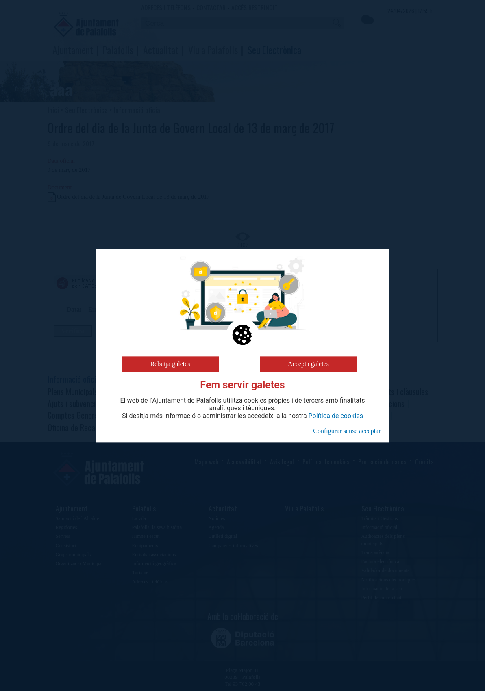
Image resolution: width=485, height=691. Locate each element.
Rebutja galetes (170, 363)
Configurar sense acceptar (347, 430)
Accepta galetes (308, 363)
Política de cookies (336, 416)
